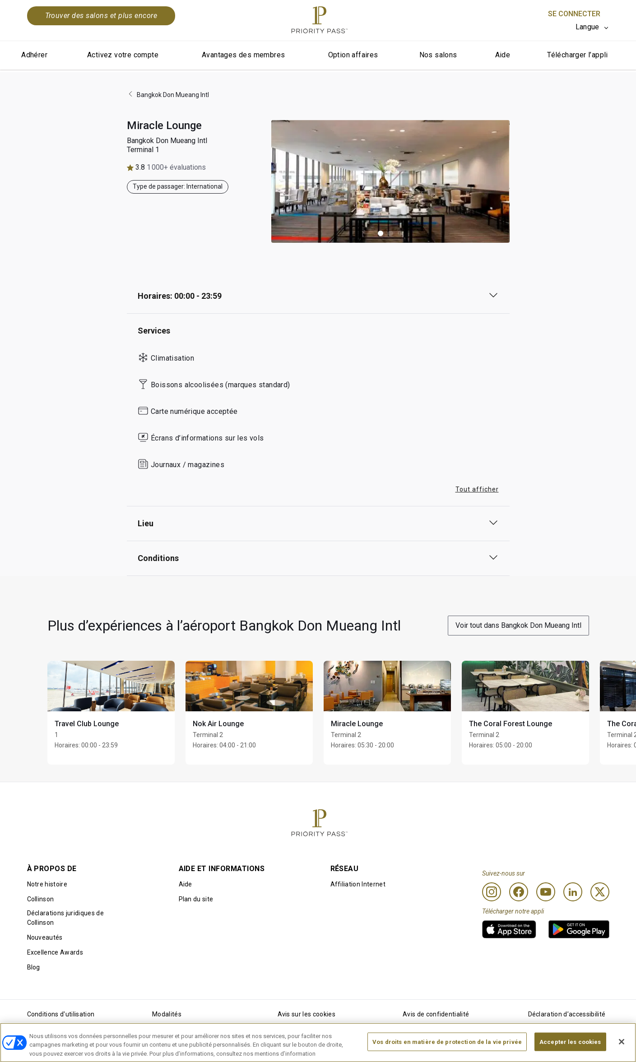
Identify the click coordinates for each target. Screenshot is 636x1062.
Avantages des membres (243, 55)
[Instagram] (491, 891)
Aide (503, 55)
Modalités (166, 1014)
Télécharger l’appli (577, 55)
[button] (380, 233)
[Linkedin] (572, 891)
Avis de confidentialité (436, 1014)
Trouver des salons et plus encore (101, 15)
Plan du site (196, 899)
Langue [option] (587, 27)
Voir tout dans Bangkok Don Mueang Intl (518, 625)
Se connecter (574, 13)
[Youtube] (545, 891)
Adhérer (34, 55)
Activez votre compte (122, 55)
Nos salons (438, 55)
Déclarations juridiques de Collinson (65, 917)
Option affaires (353, 55)
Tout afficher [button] (477, 489)
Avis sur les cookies (306, 1014)
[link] (509, 929)
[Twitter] (599, 891)
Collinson (40, 899)
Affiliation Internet (357, 884)
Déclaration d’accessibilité (567, 1014)
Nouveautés (45, 937)
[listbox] (592, 27)
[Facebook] (518, 891)
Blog (33, 967)
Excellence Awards (55, 952)
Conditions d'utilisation (61, 1014)
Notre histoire (47, 884)
